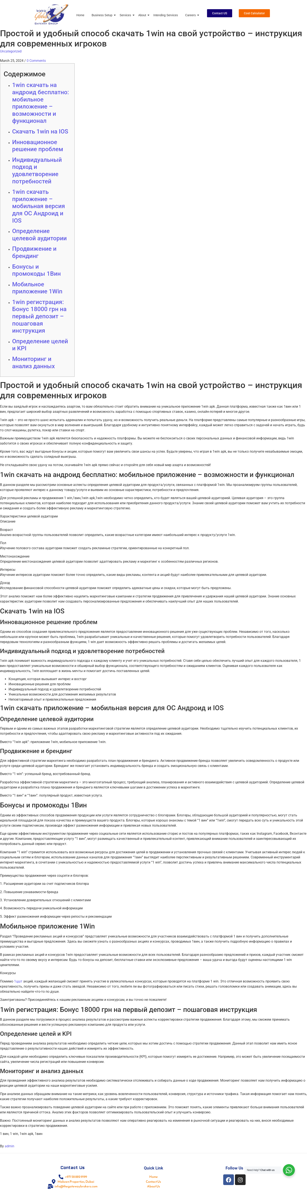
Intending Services (165, 15)
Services (126, 15)
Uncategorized (11, 51)
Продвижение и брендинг (34, 252)
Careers (191, 15)
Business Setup (103, 15)
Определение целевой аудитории (39, 234)
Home (80, 15)
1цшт (18, 981)
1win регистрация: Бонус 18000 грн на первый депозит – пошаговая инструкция (39, 316)
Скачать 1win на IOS (40, 131)
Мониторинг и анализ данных (33, 362)
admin (9, 1146)
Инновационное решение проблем (37, 146)
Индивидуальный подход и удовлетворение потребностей (37, 170)
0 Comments (36, 61)
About (143, 15)
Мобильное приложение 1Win (37, 288)
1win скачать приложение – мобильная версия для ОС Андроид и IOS (38, 206)
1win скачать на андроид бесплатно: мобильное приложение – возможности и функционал (40, 102)
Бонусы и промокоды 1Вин (36, 270)
